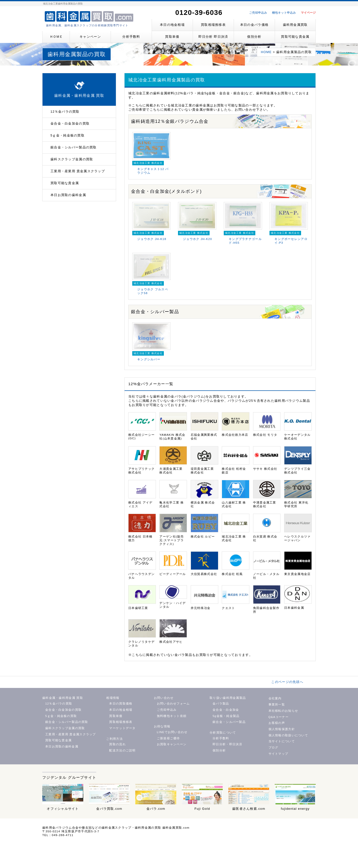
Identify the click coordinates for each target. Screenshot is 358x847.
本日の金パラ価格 (254, 25)
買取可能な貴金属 (295, 36)
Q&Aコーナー (278, 716)
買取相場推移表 (213, 25)
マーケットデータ (122, 728)
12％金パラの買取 (65, 111)
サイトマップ (278, 753)
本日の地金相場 (172, 25)
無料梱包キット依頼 (172, 715)
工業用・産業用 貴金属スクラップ (77, 171)
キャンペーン (90, 36)
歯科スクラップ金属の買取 (71, 159)
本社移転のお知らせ (283, 710)
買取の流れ (117, 744)
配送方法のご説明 (122, 750)
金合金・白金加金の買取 (70, 123)
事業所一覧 (276, 704)
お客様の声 (276, 722)
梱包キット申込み (284, 12)
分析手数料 (131, 36)
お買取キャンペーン (172, 744)
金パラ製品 (221, 703)
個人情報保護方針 (281, 729)
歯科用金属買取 (295, 25)
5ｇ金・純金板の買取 (67, 135)
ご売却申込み (258, 12)
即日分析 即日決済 (213, 36)
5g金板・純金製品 (226, 715)
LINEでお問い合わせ (172, 732)
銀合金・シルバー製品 (229, 721)
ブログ (273, 747)
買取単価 (172, 36)
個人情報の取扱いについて (288, 735)
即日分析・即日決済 (227, 744)
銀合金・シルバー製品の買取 (73, 147)
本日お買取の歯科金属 (68, 195)
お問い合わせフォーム (173, 703)
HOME (266, 52)
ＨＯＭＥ (56, 36)
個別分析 (254, 36)
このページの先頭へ (287, 682)
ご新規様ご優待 (168, 738)
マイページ (308, 12)
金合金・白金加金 (226, 709)
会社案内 (275, 698)
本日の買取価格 (120, 703)
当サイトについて (281, 741)
